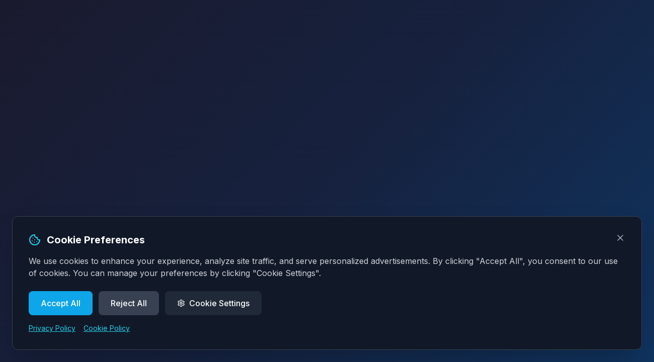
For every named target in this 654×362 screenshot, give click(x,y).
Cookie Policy (107, 328)
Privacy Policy (52, 328)
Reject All (129, 303)
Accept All (60, 303)
